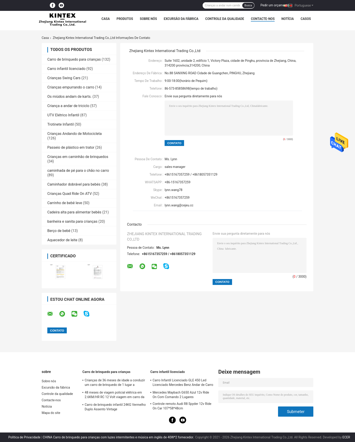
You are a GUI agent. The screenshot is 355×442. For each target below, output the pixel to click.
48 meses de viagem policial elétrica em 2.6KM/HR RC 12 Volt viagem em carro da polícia (114, 395)
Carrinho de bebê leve (64, 203)
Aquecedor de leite (62, 240)
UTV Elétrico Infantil (63, 115)
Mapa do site (51, 413)
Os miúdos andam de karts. (69, 96)
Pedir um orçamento (275, 5)
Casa (105, 19)
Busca (248, 5)
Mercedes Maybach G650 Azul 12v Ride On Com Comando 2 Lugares (181, 395)
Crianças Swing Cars (64, 78)
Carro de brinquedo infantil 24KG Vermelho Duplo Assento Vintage (115, 407)
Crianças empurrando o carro (70, 87)
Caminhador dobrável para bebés (73, 184)
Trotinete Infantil (60, 124)
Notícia (287, 19)
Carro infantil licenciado (66, 69)
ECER (346, 437)
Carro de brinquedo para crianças (74, 59)
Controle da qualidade (224, 19)
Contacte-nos (263, 19)
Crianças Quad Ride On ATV (69, 193)
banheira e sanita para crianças (72, 221)
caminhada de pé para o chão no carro (78, 170)
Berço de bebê (58, 231)
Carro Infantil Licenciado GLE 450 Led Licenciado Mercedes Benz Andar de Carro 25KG (183, 383)
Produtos (125, 19)
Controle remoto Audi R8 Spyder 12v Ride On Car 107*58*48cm (182, 406)
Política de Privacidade (24, 437)
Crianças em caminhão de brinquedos (77, 157)
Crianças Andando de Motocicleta (74, 133)
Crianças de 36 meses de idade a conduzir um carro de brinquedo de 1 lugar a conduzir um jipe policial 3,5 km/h (115, 383)
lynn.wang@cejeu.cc (179, 205)
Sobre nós (148, 19)
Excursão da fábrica (181, 19)
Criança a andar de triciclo (68, 106)
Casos (306, 19)
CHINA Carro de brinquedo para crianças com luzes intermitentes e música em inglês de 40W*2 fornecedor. (119, 437)
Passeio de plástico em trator (70, 147)
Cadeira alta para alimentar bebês (74, 212)
